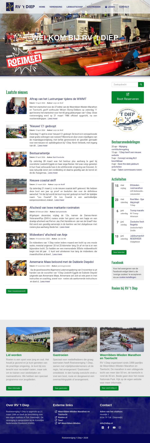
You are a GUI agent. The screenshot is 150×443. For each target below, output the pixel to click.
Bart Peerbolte (58, 157)
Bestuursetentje (40, 153)
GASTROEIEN (94, 7)
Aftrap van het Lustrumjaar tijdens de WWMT (58, 99)
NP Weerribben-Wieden (69, 423)
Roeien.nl (62, 417)
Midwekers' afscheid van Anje (48, 234)
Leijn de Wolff (59, 184)
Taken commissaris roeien (130, 170)
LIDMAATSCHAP (75, 7)
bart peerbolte (61, 212)
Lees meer (53, 118)
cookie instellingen (127, 277)
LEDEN (110, 7)
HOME (42, 7)
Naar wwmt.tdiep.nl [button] (109, 388)
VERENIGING (55, 7)
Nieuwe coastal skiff (43, 180)
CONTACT (124, 7)
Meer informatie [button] (14, 388)
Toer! (60, 420)
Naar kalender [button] (119, 252)
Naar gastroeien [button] (61, 388)
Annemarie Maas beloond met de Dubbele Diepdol (62, 262)
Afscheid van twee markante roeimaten (54, 207)
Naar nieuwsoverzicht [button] (17, 291)
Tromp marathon (138, 210)
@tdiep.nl (106, 423)
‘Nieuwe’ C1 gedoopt (43, 126)
